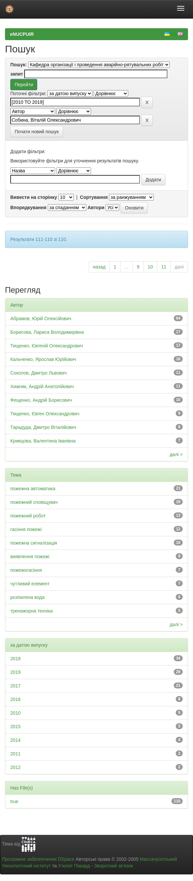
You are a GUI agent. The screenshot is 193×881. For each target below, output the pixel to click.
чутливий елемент (29, 583)
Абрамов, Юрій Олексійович (40, 318)
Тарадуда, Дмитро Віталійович (43, 427)
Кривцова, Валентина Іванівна (43, 440)
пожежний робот (28, 515)
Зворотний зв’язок (113, 865)
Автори (95, 207)
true (14, 801)
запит (16, 74)
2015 (15, 726)
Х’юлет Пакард (74, 865)
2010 (15, 713)
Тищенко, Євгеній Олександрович (46, 345)
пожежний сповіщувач (33, 502)
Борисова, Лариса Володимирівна (47, 332)
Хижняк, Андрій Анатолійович (42, 386)
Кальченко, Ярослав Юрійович (43, 359)
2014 (15, 740)
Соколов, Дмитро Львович (38, 373)
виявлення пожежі (29, 556)
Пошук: (18, 64)
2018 (15, 658)
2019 (15, 672)
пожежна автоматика (32, 488)
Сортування (94, 197)
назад (99, 266)
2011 (15, 753)
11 (163, 266)
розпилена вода (27, 597)
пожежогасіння (26, 570)
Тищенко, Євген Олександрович (44, 413)
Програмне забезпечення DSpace (38, 859)
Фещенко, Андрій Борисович (41, 400)
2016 (15, 699)
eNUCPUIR (22, 34)
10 (150, 266)
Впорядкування (28, 207)
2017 (15, 685)
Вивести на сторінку (33, 197)
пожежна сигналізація (33, 543)
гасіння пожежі (26, 529)
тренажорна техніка (31, 611)
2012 (15, 767)
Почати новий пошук (37, 131)
